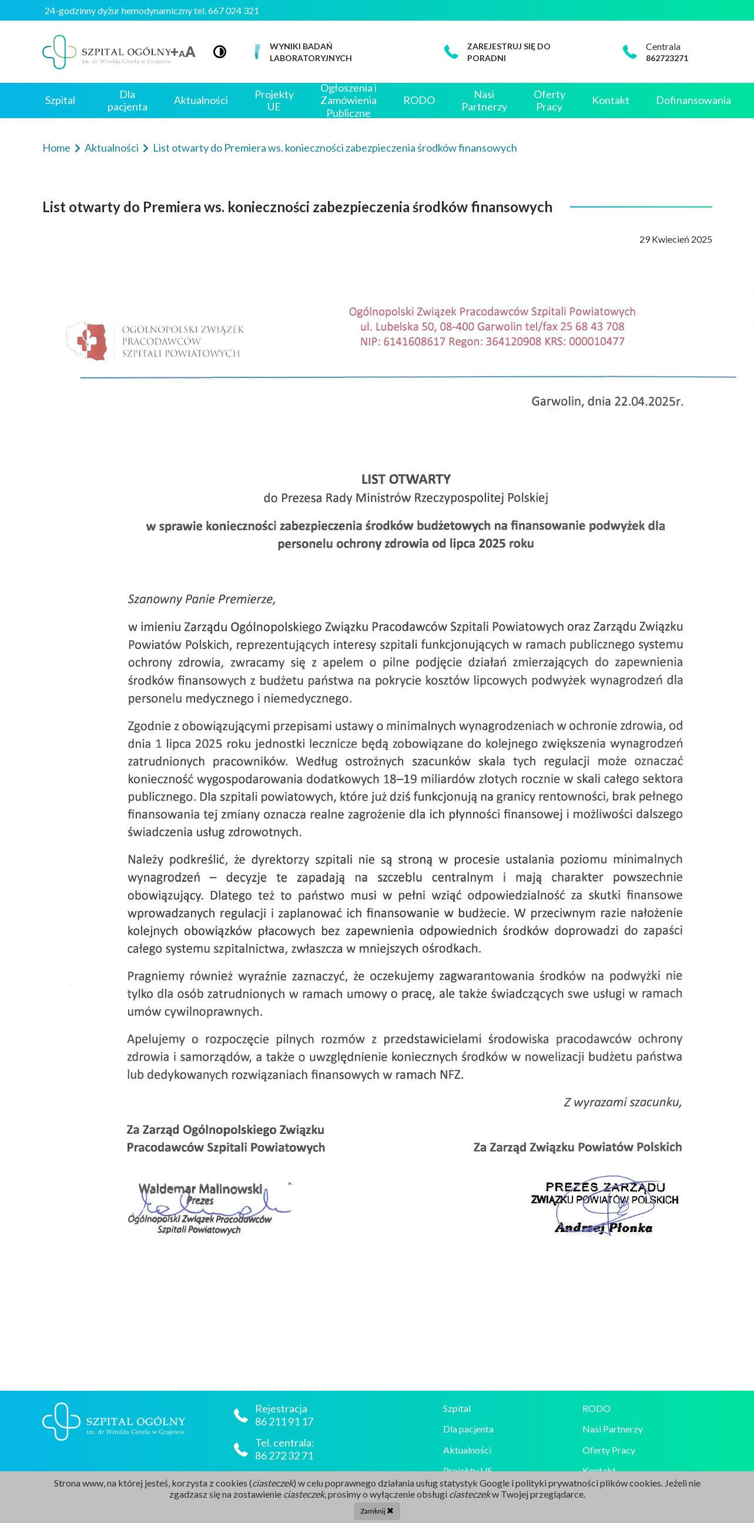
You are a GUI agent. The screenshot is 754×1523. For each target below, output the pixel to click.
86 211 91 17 (285, 1421)
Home (57, 147)
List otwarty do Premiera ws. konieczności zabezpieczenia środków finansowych (335, 147)
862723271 (667, 58)
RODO (419, 99)
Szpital (60, 99)
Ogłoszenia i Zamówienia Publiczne (348, 100)
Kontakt (610, 99)
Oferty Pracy (549, 100)
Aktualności (201, 99)
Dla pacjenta (128, 100)
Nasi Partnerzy (484, 100)
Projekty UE (274, 100)
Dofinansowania (693, 99)
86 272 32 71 (284, 1456)
